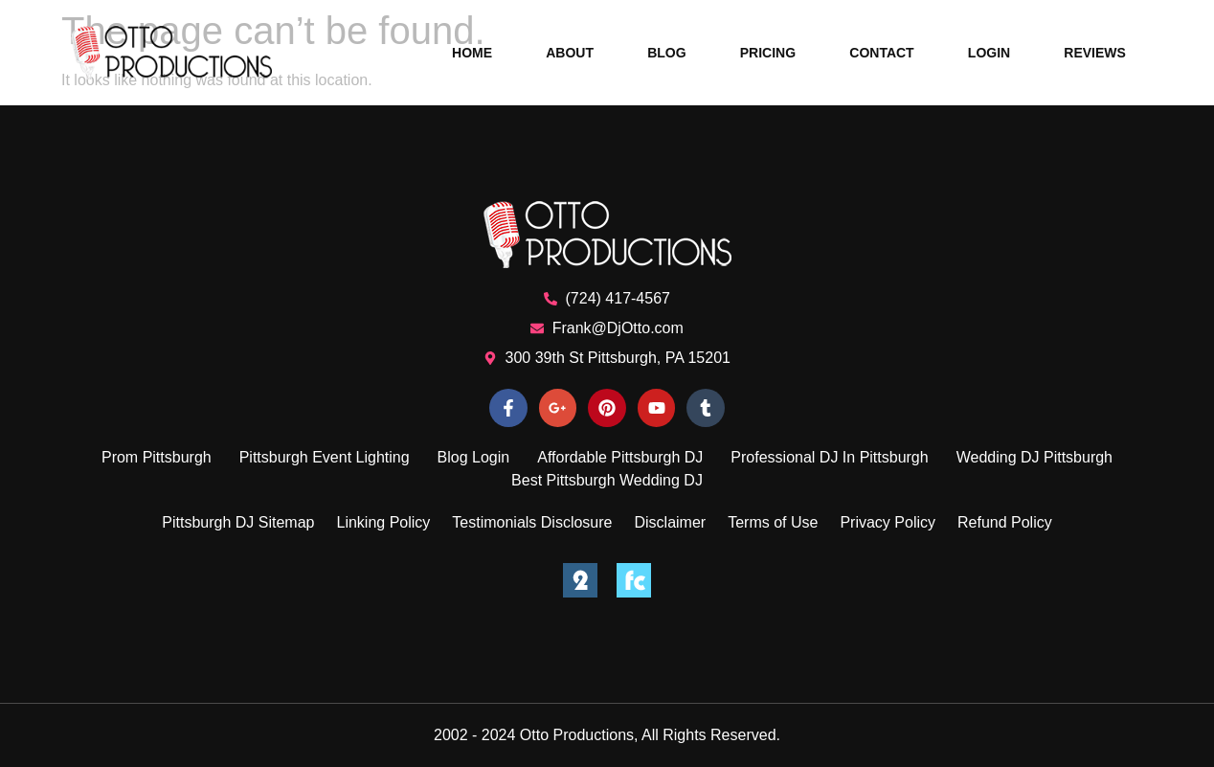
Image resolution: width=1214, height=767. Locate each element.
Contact (881, 52)
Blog (666, 52)
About (570, 52)
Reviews (1095, 52)
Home (472, 52)
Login (989, 52)
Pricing (768, 52)
